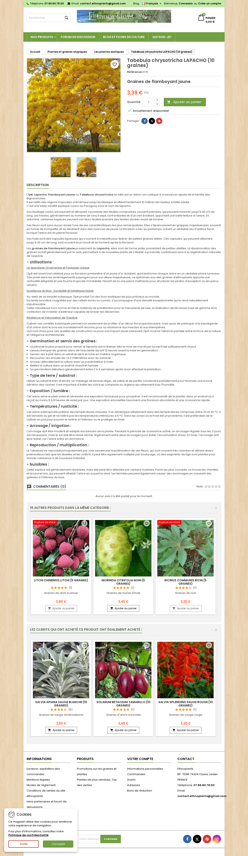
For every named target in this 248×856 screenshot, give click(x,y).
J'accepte (58, 844)
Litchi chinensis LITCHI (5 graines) (61, 580)
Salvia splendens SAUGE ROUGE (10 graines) (185, 704)
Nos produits (42, 37)
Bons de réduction (139, 791)
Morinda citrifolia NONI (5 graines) (123, 582)
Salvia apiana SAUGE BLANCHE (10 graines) (61, 704)
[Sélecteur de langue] (152, 3)
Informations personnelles (145, 769)
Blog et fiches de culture (124, 37)
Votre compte (140, 758)
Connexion (186, 3)
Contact (185, 758)
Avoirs (131, 780)
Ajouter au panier (184, 102)
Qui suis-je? (162, 37)
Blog (136, 3)
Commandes (136, 774)
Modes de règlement (41, 785)
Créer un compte (209, 3)
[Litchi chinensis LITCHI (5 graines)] (61, 522)
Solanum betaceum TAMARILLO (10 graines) (123, 704)
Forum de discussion (78, 37)
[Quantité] (148, 102)
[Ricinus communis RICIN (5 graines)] (185, 522)
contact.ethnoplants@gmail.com (103, 3)
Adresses (133, 785)
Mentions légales (38, 780)
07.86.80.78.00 (54, 3)
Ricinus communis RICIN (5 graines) (185, 582)
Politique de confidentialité (28, 835)
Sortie (24, 844)
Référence (134, 72)
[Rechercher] (49, 18)
